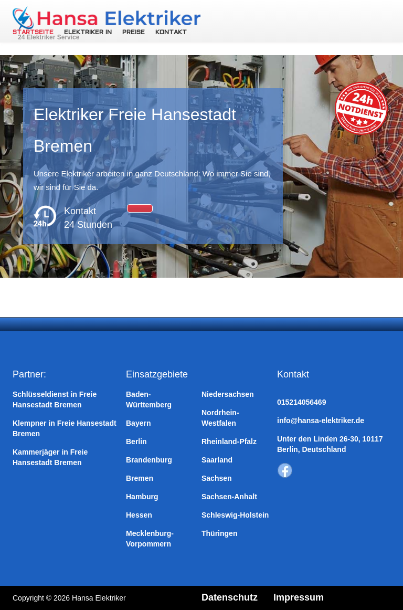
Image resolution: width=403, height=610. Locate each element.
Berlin (136, 441)
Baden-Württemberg (149, 399)
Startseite (33, 32)
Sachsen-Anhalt (229, 496)
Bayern (138, 423)
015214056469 (301, 402)
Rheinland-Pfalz (229, 441)
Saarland (217, 460)
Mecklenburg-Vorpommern (150, 538)
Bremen (139, 478)
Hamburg (142, 496)
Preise (133, 32)
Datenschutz (230, 597)
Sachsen (217, 478)
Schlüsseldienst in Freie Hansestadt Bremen (55, 399)
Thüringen (219, 533)
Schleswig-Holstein (235, 515)
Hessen (139, 515)
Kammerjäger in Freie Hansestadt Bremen (50, 457)
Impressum (298, 597)
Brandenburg (149, 460)
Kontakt (171, 32)
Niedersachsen (228, 394)
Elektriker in (88, 32)
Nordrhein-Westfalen (220, 417)
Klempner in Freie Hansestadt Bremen (64, 428)
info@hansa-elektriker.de (320, 420)
